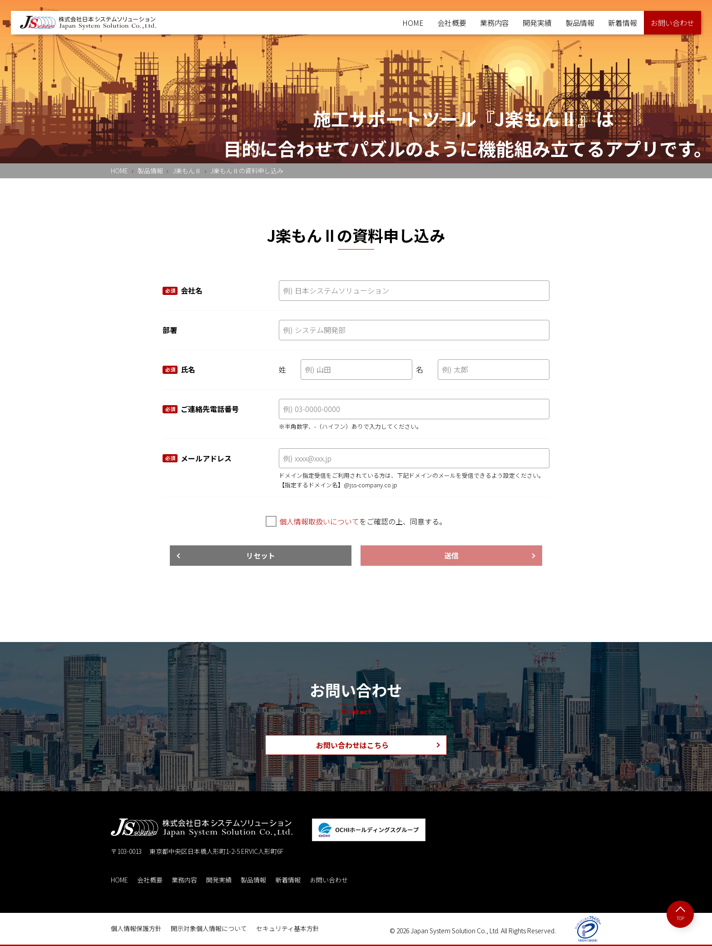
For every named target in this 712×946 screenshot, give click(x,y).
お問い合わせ (329, 879)
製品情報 (579, 22)
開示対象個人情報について (209, 928)
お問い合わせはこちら (352, 745)
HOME (413, 22)
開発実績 (537, 22)
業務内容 (494, 22)
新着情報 (622, 22)
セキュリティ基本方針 (287, 928)
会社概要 (451, 22)
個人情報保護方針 (136, 928)
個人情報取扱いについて (319, 521)
